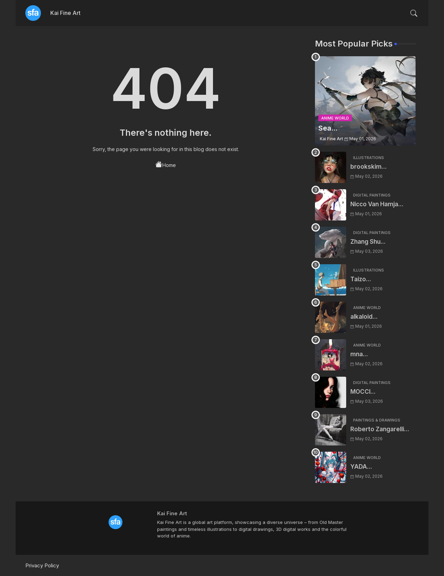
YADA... (361, 466)
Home (165, 164)
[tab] (65, 13)
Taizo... (360, 279)
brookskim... (368, 166)
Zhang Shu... (368, 241)
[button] (414, 13)
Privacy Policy (42, 565)
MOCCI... (363, 391)
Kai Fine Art (65, 12)
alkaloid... (364, 316)
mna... (359, 354)
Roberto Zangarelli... (379, 429)
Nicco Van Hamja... (376, 204)
